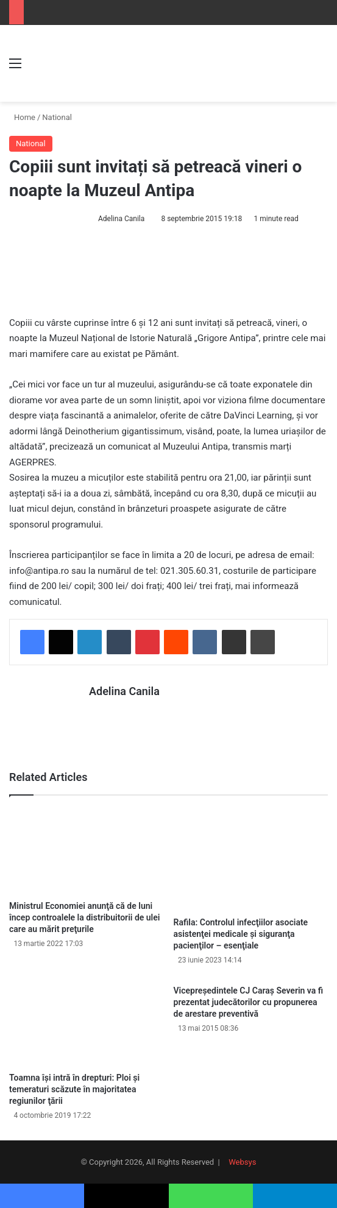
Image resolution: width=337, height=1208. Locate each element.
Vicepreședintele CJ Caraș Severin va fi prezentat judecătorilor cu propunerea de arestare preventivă (249, 1001)
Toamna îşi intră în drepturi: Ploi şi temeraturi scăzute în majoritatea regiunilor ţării (74, 1088)
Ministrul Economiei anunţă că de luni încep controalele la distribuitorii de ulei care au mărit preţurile (84, 916)
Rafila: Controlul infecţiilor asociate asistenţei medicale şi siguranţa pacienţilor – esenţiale (241, 933)
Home (22, 117)
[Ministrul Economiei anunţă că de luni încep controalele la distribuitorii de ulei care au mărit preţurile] (86, 850)
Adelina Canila (121, 218)
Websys (242, 1161)
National (57, 117)
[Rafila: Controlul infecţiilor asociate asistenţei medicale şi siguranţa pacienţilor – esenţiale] (251, 858)
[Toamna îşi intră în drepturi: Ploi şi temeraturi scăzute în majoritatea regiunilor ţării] (86, 1021)
